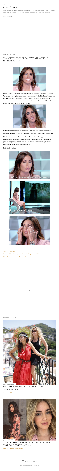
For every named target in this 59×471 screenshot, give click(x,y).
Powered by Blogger (29, 461)
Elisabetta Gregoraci (15, 254)
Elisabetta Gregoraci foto (10, 256)
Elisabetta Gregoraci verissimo (27, 256)
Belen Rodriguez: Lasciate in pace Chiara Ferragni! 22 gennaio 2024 (26, 443)
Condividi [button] (6, 251)
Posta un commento (16, 448)
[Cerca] (54, 3)
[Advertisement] (29, 34)
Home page (9, 16)
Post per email (14, 251)
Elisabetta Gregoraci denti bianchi (32, 254)
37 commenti (14, 393)
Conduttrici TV (11, 7)
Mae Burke (36, 465)
